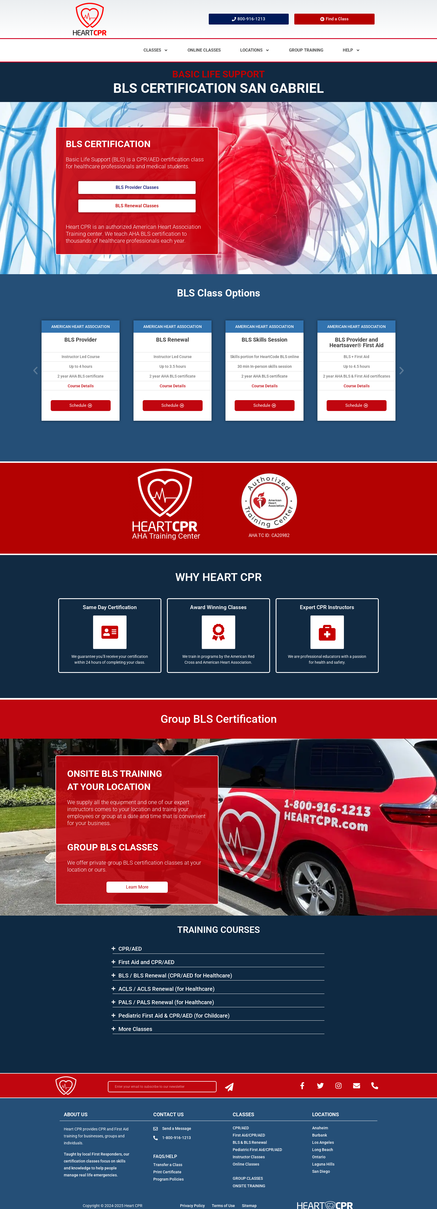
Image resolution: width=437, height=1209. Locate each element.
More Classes (135, 1029)
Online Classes (204, 50)
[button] (35, 371)
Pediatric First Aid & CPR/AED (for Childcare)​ (174, 1015)
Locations (255, 50)
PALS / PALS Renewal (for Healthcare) (166, 1002)
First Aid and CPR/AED (146, 962)
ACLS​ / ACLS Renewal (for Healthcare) (166, 989)
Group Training (306, 50)
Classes (156, 50)
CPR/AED (130, 948)
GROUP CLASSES (248, 1178)
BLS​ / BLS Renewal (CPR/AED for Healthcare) (175, 975)
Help (351, 50)
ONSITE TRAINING (249, 1186)
